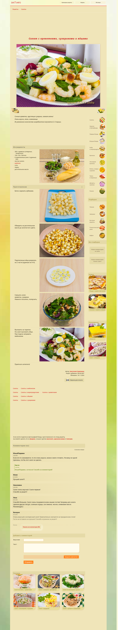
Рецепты (15, 9)
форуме (32, 439)
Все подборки (94, 242)
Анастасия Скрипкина (77, 371)
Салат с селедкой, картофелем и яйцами (49, 584)
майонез (18, 163)
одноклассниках (59, 439)
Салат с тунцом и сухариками (73, 603)
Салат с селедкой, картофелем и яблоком (97, 350)
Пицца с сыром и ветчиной (97, 284)
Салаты (23, 9)
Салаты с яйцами (27, 396)
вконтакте (50, 439)
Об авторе (98, 2)
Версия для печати (76, 380)
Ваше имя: (16, 540)
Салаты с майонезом (28, 388)
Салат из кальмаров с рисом (73, 584)
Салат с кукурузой (49, 603)
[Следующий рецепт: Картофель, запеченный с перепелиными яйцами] (84, 111)
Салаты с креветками (49, 392)
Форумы (82, 2)
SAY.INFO (16, 2)
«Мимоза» (97, 332)
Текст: (15, 544)
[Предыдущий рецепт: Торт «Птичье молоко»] (32, 111)
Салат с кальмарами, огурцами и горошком (24, 603)
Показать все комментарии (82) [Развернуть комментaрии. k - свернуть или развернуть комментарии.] (31, 527)
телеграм (69, 439)
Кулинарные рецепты (67, 2)
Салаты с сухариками (28, 400)
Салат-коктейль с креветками (24, 584)
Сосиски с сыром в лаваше (97, 302)
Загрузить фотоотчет (71, 558)
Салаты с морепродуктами (30, 392)
